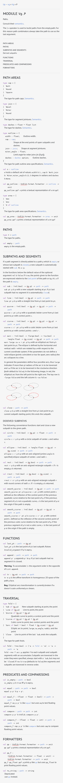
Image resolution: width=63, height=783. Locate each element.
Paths (6, 47)
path (14, 235)
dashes (18, 158)
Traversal (8, 61)
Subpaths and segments (14, 50)
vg (9, 4)
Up (4, 4)
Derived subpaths (10, 53)
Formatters (9, 68)
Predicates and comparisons (17, 64)
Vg (13, 4)
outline (15, 169)
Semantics (29, 98)
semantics (19, 23)
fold (37, 646)
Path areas (8, 43)
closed (26, 264)
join (15, 149)
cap (13, 139)
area (48, 217)
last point (32, 278)
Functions (8, 57)
